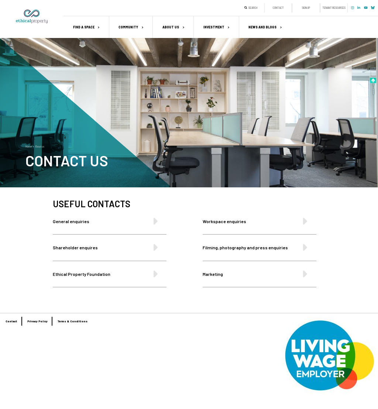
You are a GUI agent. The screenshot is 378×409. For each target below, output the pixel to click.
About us (170, 27)
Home (28, 146)
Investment (213, 27)
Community (128, 27)
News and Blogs (262, 27)
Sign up (306, 7)
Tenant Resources (334, 7)
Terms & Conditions (72, 321)
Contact (278, 7)
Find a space (83, 27)
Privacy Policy (37, 321)
